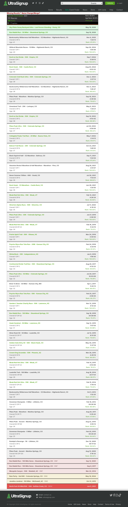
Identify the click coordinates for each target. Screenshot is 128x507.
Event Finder (72, 10)
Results (59, 10)
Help (111, 10)
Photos (11, 21)
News (85, 10)
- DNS (28, 476)
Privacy (118, 504)
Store (93, 10)
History (88, 20)
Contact (119, 10)
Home (50, 10)
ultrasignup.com (49, 497)
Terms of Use (109, 504)
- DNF (33, 461)
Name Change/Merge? (31, 13)
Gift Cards (102, 10)
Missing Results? (14, 13)
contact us (47, 495)
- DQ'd (30, 486)
